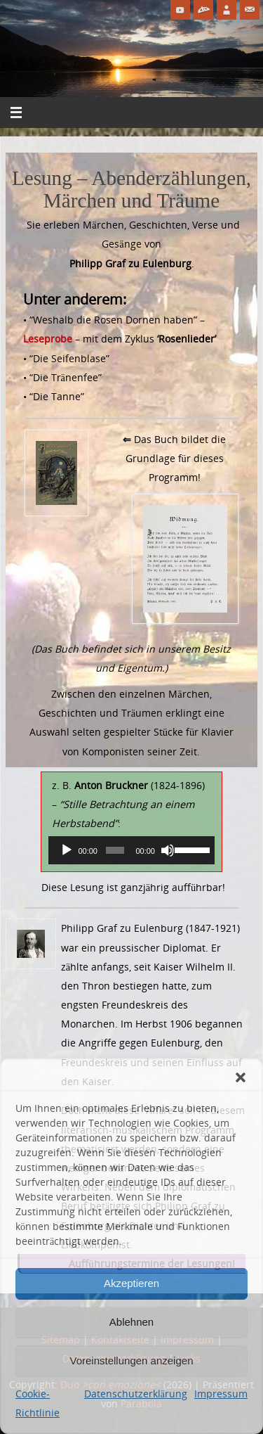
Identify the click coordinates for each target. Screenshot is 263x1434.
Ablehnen (131, 1322)
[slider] (115, 850)
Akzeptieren (131, 1283)
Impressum (221, 1393)
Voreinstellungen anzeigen (132, 1360)
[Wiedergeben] (67, 850)
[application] (131, 850)
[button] (241, 1077)
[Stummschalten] (168, 850)
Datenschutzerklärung (135, 1393)
